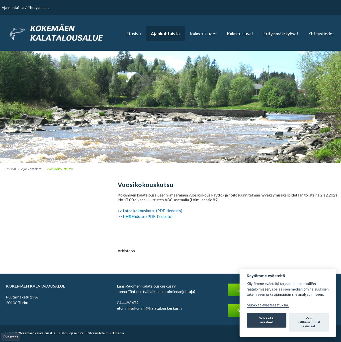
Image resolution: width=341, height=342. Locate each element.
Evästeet (10, 336)
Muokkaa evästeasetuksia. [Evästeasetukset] (268, 305)
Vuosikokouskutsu (59, 169)
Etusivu (133, 33)
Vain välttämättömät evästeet (309, 322)
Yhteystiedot (38, 7)
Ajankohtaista (13, 7)
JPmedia (118, 333)
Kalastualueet (203, 33)
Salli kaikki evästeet (266, 320)
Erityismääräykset (280, 33)
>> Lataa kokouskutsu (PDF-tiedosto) (150, 210)
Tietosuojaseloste (71, 333)
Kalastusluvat (240, 33)
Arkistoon (126, 250)
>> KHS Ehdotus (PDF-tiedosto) (145, 216)
